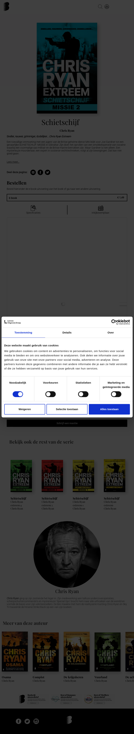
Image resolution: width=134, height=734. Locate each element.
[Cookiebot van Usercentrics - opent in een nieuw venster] (114, 322)
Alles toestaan (109, 409)
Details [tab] (67, 332)
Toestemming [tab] (23, 332)
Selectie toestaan (67, 409)
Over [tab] (111, 332)
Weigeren (25, 409)
